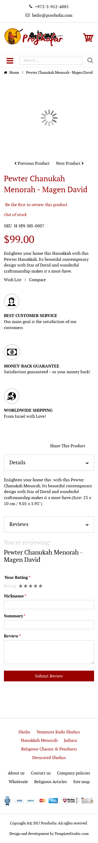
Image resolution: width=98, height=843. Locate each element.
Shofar (24, 732)
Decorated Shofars (49, 757)
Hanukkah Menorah (39, 740)
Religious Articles (50, 781)
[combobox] (51, 61)
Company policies (73, 773)
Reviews (18, 524)
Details (17, 463)
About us (16, 773)
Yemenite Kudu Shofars (58, 732)
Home (14, 72)
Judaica (70, 740)
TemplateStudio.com (72, 833)
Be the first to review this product (36, 204)
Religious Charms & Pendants (49, 749)
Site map (81, 781)
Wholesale (18, 781)
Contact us (41, 773)
